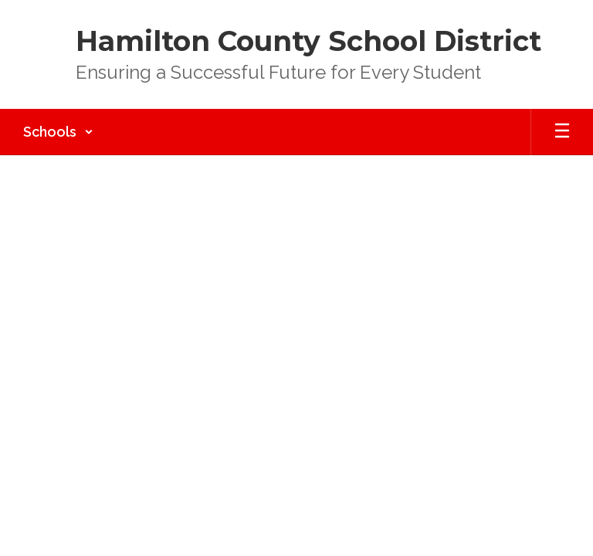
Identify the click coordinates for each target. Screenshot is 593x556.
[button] (58, 132)
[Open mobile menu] (562, 132)
